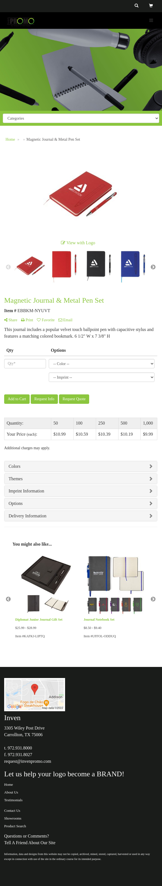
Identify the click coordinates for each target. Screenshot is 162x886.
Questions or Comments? (26, 836)
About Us (11, 792)
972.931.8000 (19, 748)
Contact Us (12, 810)
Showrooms (12, 818)
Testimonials (13, 800)
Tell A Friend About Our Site (29, 842)
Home (8, 784)
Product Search (15, 826)
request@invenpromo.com (27, 761)
